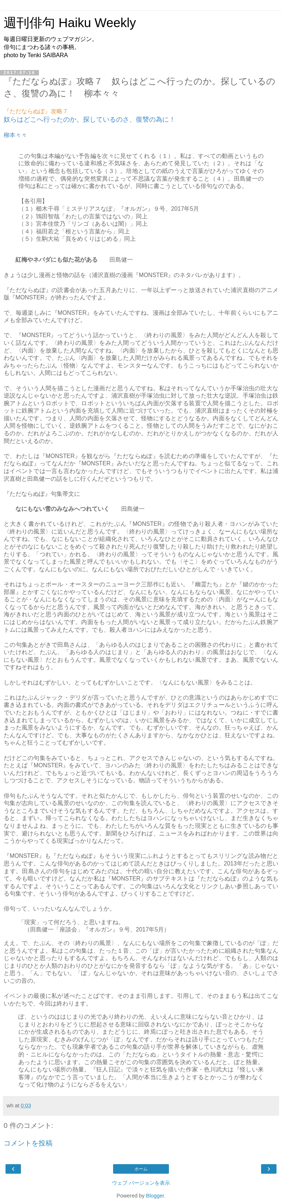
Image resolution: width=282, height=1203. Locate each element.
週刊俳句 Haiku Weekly (70, 23)
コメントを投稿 (28, 1143)
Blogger (155, 1196)
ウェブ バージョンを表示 (141, 1183)
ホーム (141, 1168)
